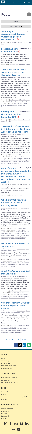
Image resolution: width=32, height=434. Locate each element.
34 (18, 339)
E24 (15, 101)
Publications (13, 42)
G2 (21, 230)
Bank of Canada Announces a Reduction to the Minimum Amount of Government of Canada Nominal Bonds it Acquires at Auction (16, 175)
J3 (23, 156)
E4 (12, 261)
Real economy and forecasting (9, 161)
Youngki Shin (13, 136)
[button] (16, 345)
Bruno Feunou (21, 249)
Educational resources (8, 366)
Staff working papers (24, 154)
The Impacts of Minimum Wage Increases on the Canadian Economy (13, 72)
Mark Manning (5, 210)
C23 (15, 156)
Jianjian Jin (15, 250)
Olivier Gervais (8, 79)
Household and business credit (17, 298)
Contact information (7, 409)
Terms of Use (5, 392)
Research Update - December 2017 (9, 50)
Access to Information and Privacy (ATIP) (14, 397)
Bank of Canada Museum (9, 378)
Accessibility (5, 361)
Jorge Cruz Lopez (23, 208)
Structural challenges (23, 161)
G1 (12, 327)
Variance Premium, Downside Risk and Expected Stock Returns (15, 306)
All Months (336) (16, 26)
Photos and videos (7, 363)
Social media (5, 416)
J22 (23, 101)
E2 (12, 101)
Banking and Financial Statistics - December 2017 (11, 114)
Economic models (15, 262)
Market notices (18, 195)
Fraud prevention (6, 368)
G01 (19, 230)
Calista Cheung (17, 79)
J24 (21, 156)
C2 (12, 156)
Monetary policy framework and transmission (13, 264)
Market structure (13, 233)
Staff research (14, 64)
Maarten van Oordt (22, 276)
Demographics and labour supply (10, 163)
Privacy (3, 394)
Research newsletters (24, 64)
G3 (20, 292)
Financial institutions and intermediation (11, 332)
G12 (15, 327)
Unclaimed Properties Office (10, 382)
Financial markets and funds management (12, 328)
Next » (24, 339)
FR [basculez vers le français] (24, 2)
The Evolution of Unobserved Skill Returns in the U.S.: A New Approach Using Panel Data (15, 129)
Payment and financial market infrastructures (13, 238)
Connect (5, 380)
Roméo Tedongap (15, 312)
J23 (26, 101)
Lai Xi (22, 312)
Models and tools (18, 158)
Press (11, 195)
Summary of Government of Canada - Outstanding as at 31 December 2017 (13, 35)
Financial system (22, 233)
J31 (25, 156)
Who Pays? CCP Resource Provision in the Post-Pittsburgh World (13, 203)
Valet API (4, 418)
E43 (15, 261)
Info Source (5, 399)
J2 (18, 101)
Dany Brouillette (21, 77)
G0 (16, 230)
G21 (15, 292)
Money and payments (20, 237)
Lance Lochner (21, 134)
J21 (21, 101)
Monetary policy (18, 103)
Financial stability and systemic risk (10, 235)
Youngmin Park (5, 136)
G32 (23, 292)
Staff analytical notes (24, 100)
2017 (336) (16, 21)
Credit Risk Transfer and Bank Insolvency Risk (15, 272)
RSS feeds (4, 414)
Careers (3, 358)
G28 (24, 230)
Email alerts (5, 411)
